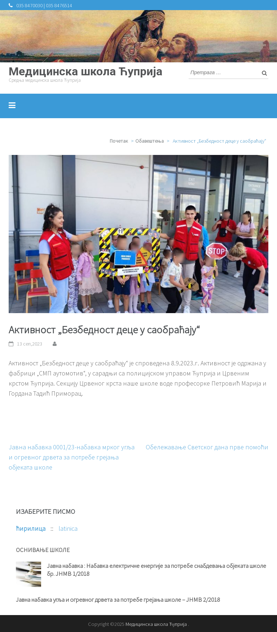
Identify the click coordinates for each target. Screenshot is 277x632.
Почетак (119, 141)
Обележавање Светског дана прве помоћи (207, 447)
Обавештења (149, 141)
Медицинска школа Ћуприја (85, 71)
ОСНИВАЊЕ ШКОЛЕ (43, 550)
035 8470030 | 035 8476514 (44, 5)
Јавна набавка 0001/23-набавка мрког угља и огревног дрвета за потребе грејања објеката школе (72, 457)
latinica (68, 528)
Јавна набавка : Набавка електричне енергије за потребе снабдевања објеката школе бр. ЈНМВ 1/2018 (156, 570)
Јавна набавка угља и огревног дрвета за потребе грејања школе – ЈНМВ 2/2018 (118, 600)
